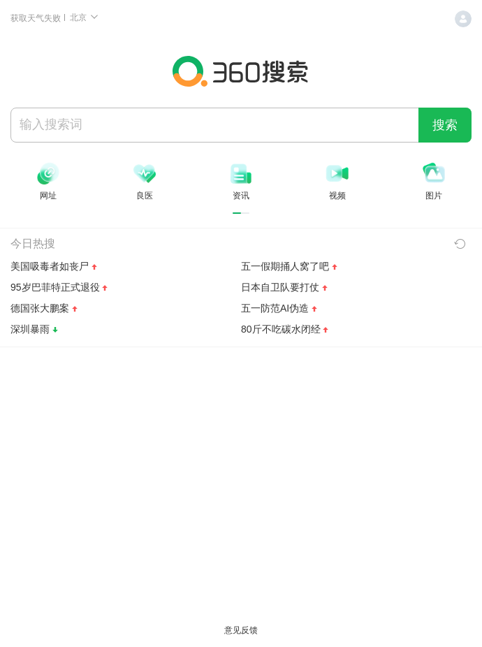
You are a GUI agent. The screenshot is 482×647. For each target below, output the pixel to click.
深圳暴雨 (30, 329)
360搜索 (241, 71)
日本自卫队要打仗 (280, 287)
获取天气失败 (36, 18)
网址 (48, 196)
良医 (144, 196)
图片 (433, 196)
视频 (337, 196)
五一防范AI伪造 (275, 308)
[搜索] (214, 124)
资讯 (241, 196)
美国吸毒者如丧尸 (49, 266)
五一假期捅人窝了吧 (285, 266)
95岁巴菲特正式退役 (55, 287)
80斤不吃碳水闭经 (281, 329)
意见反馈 (241, 630)
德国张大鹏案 (39, 308)
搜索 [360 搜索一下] (445, 125)
